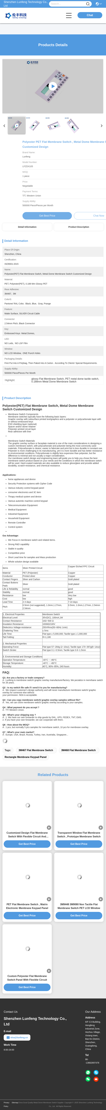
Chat (90, 15)
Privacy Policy (6, 1104)
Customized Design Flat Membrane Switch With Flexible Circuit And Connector (27, 834)
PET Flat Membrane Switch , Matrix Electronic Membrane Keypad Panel (27, 906)
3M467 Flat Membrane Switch (36, 750)
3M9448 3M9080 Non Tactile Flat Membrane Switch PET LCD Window (79, 906)
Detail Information (27, 227)
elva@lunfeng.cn (17, 1037)
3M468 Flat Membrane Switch (78, 750)
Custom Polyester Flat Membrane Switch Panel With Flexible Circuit (27, 978)
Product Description (78, 227)
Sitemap (15, 1102)
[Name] (88, 4)
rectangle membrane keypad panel (25, 757)
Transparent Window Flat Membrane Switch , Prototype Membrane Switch (79, 834)
